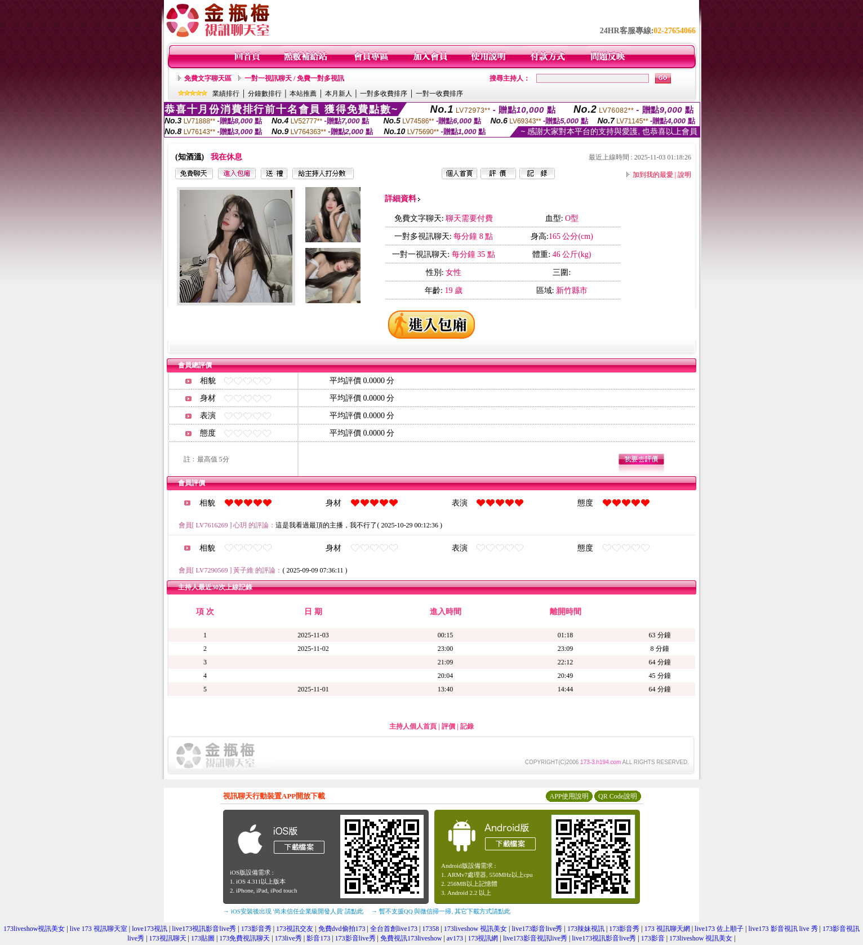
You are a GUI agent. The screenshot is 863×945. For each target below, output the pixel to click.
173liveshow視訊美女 (34, 929)
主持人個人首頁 (413, 726)
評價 (448, 726)
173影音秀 (256, 929)
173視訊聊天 (167, 938)
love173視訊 (149, 929)
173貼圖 (203, 938)
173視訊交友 (294, 929)
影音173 (318, 938)
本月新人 (338, 93)
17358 (430, 929)
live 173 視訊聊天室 (98, 929)
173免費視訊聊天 (244, 938)
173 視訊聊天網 (667, 929)
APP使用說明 (569, 796)
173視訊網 (483, 938)
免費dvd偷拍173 (342, 929)
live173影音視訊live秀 (535, 938)
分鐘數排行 (265, 93)
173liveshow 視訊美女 (475, 929)
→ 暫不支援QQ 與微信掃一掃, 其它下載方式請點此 (440, 911)
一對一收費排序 (439, 93)
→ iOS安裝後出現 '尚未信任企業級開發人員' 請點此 (293, 911)
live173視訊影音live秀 (204, 929)
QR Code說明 (617, 796)
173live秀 (288, 938)
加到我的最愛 (653, 175)
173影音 (653, 938)
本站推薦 (303, 93)
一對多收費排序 (383, 93)
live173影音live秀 (536, 929)
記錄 (467, 726)
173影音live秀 (355, 938)
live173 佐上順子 (719, 929)
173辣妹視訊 (585, 929)
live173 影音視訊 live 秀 (783, 929)
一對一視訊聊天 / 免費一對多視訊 (294, 78)
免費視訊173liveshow (411, 938)
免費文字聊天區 (208, 78)
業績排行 (225, 93)
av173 (455, 938)
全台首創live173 (393, 929)
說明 (684, 175)
